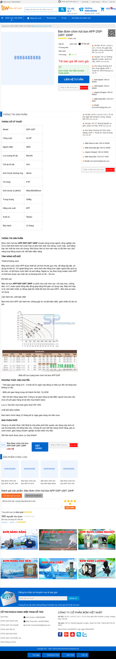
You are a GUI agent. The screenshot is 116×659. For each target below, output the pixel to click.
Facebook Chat (51, 655)
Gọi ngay (34, 655)
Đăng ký (73, 598)
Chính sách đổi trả (8, 629)
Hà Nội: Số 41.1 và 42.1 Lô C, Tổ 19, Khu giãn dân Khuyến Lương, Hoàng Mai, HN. (102, 48)
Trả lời (3, 522)
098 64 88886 (104, 143)
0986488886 (40, 617)
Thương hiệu (51, 18)
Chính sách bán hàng (68, 1)
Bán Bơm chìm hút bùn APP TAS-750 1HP (67, 483)
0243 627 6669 (103, 157)
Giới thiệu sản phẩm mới (81, 18)
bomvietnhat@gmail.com (101, 107)
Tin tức (64, 18)
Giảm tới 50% (73, 11)
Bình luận (72, 38)
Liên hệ (112, 2)
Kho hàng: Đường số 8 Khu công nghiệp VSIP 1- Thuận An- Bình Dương (98, 132)
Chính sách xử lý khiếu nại (11, 638)
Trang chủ (5, 26)
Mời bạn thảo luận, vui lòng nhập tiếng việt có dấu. (32, 503)
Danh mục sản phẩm (13, 18)
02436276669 (43, 621)
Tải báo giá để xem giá (74, 61)
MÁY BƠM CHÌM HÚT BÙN (20, 26)
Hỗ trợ (104, 2)
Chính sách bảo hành (9, 634)
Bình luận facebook (33, 496)
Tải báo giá (84, 44)
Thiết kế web (56, 649)
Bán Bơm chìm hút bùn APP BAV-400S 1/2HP (48, 483)
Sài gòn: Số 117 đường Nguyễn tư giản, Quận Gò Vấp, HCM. (102, 59)
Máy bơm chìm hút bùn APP (42, 26)
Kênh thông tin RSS (8, 642)
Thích (11, 522)
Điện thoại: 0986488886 (10, 2)
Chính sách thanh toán (9, 621)
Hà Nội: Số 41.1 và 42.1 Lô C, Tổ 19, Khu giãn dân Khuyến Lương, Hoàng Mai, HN (98, 117)
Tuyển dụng (95, 2)
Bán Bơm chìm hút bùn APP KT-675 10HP (28, 483)
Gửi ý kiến (70, 508)
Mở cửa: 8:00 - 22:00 (92, 10)
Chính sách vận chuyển (10, 625)
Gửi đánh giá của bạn (11, 496)
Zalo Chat (68, 655)
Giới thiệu (85, 2)
